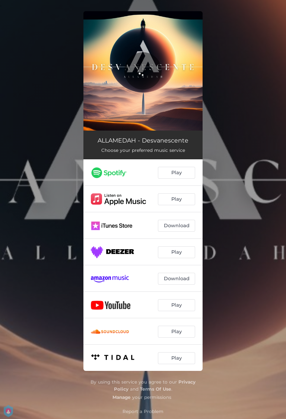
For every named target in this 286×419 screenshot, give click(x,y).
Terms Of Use (155, 389)
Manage (121, 397)
